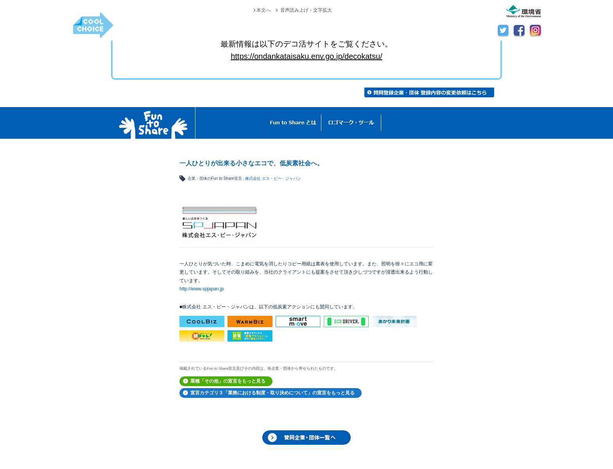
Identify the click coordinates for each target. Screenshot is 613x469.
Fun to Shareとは (293, 123)
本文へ (263, 10)
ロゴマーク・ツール (351, 123)
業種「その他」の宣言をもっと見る (227, 381)
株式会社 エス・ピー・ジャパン (273, 178)
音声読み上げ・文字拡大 (306, 10)
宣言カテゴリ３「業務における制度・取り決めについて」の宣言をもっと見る (272, 393)
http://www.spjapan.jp (201, 289)
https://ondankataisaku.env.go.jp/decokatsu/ (306, 56)
